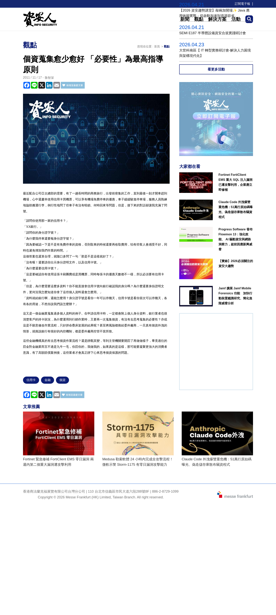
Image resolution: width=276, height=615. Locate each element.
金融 (47, 380)
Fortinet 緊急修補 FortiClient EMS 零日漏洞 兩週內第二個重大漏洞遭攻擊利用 (58, 461)
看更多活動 (216, 69)
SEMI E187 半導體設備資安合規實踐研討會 (212, 33)
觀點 (167, 46)
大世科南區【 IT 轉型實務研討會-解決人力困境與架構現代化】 (215, 53)
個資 (62, 380)
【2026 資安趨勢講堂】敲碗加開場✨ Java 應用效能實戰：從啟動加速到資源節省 (214, 13)
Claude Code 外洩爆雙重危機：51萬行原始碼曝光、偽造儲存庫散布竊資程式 (216, 461)
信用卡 (31, 380)
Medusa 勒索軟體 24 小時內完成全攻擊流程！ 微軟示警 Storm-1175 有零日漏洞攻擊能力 (137, 461)
